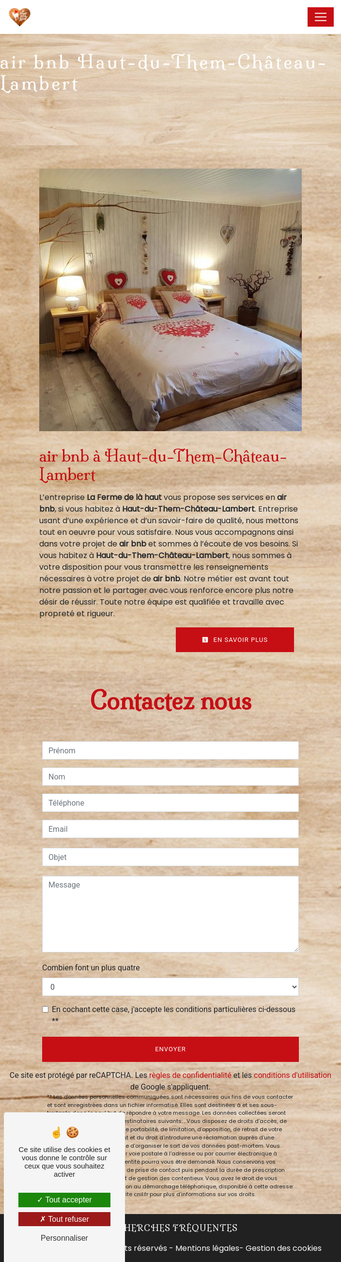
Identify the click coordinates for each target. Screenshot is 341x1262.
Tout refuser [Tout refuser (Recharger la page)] (64, 1219)
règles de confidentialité (190, 1075)
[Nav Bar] (321, 17)
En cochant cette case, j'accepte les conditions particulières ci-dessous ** (173, 1015)
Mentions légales (206, 1248)
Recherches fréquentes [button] (170, 1228)
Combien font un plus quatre (91, 967)
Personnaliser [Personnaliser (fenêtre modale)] (64, 1238)
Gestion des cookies (284, 1248)
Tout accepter (64, 1200)
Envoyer (170, 1049)
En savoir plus (235, 639)
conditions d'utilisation (292, 1075)
